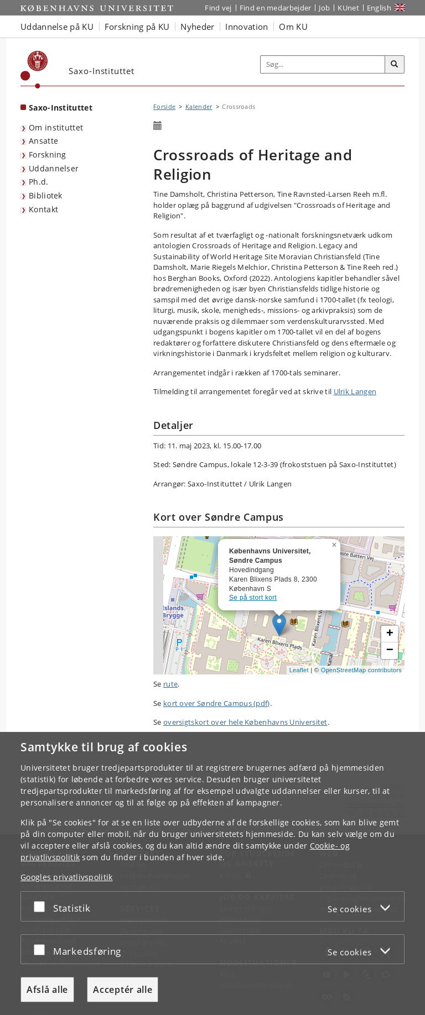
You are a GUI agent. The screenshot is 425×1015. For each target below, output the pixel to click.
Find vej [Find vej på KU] (218, 8)
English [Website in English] (379, 8)
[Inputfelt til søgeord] (323, 64)
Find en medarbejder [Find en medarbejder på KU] (276, 8)
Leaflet (299, 670)
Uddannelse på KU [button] (57, 26)
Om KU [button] (293, 26)
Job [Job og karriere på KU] (324, 8)
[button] (335, 543)
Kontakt (43, 209)
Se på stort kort (253, 597)
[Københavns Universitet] (34, 69)
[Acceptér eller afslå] (42, 906)
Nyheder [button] (197, 26)
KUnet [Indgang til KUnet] (348, 8)
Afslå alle (47, 989)
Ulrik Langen (355, 391)
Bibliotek (46, 195)
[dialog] (212, 873)
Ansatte (43, 140)
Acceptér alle (122, 989)
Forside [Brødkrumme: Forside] (164, 106)
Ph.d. (39, 181)
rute (170, 684)
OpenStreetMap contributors (361, 670)
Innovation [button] (246, 26)
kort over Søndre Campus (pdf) (216, 703)
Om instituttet (56, 127)
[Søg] (395, 64)
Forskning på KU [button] (137, 26)
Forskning (47, 154)
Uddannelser (54, 168)
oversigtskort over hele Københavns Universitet (245, 722)
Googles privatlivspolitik (66, 877)
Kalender (198, 106)
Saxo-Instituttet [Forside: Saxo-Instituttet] (60, 107)
